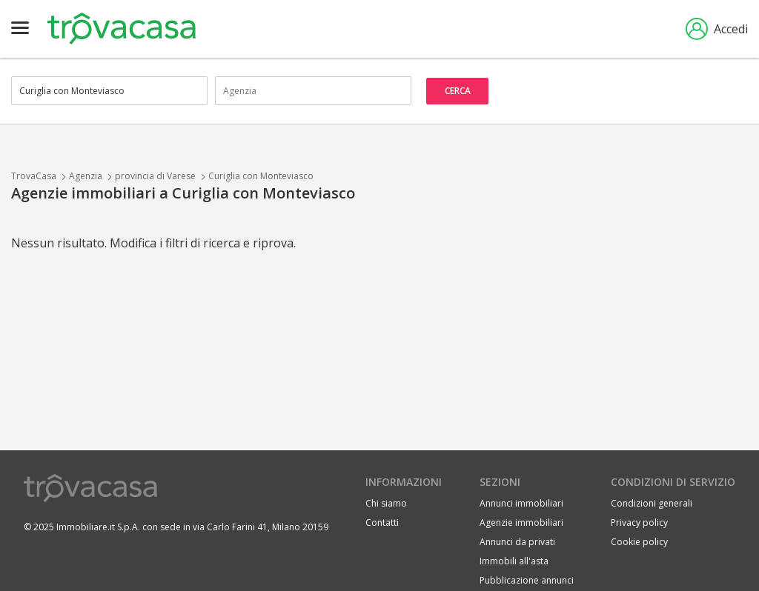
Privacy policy (639, 522)
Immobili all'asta (514, 561)
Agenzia (85, 176)
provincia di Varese (155, 176)
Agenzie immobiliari (521, 522)
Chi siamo (386, 503)
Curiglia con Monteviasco (261, 176)
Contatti (382, 522)
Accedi (717, 29)
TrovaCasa (33, 176)
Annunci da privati (517, 541)
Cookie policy (639, 541)
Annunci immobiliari (521, 503)
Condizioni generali (651, 503)
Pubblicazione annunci (527, 580)
